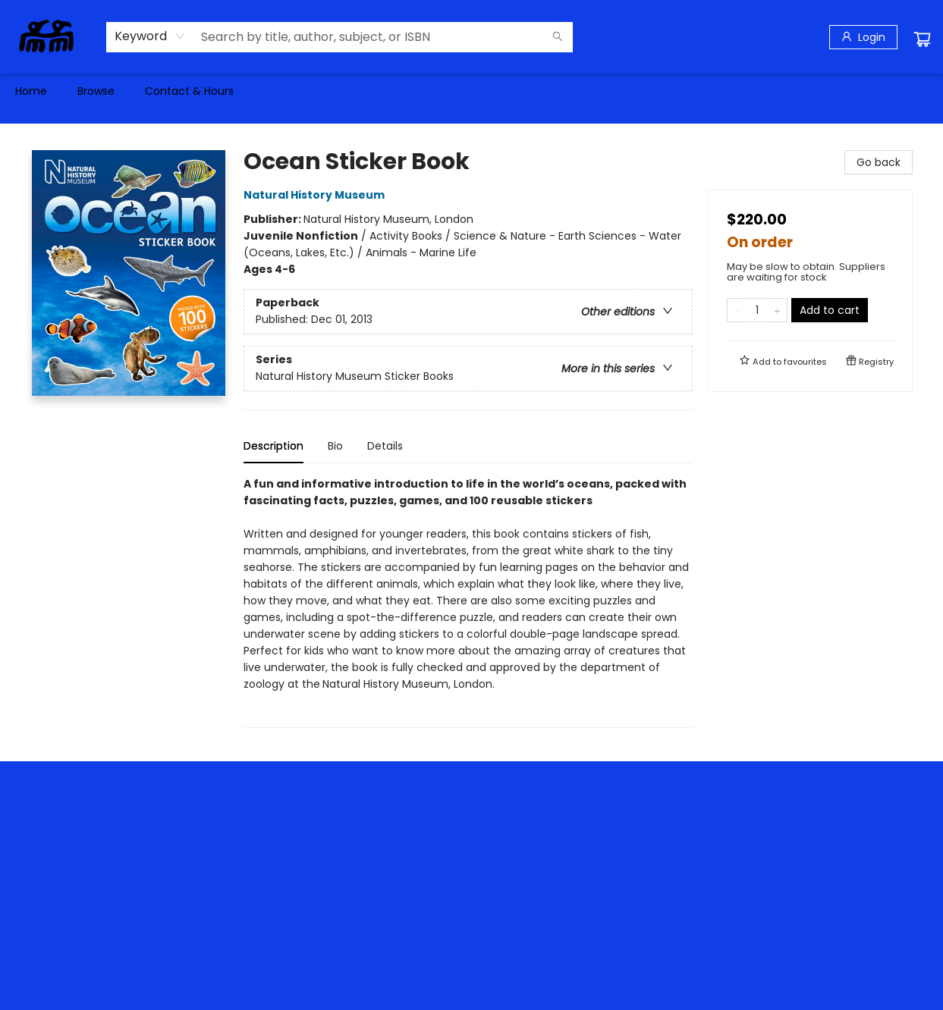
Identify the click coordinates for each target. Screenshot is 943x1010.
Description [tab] (273, 445)
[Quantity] (757, 310)
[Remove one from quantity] (737, 310)
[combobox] (149, 36)
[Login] (863, 37)
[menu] (471, 91)
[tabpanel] (468, 601)
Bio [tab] (335, 445)
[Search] (557, 37)
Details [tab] (385, 445)
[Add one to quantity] (777, 310)
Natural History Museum (316, 194)
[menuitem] (31, 91)
